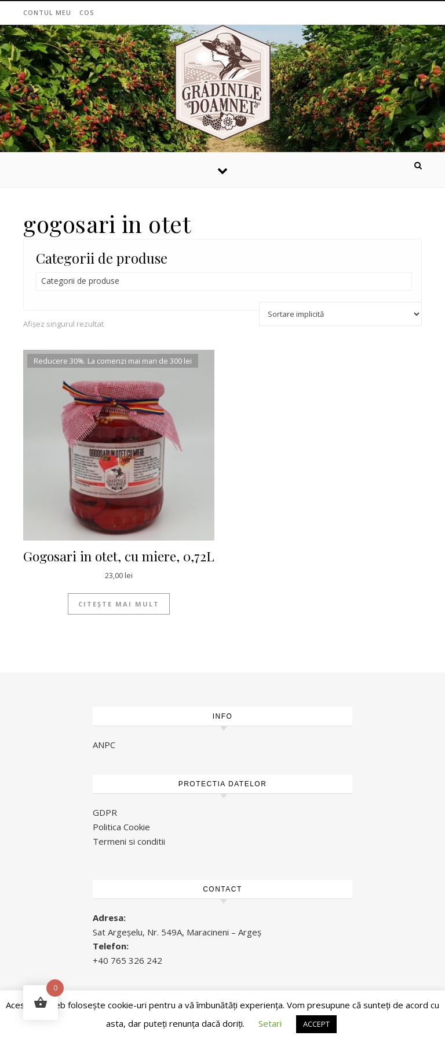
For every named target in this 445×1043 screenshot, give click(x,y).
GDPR (105, 812)
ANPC (104, 744)
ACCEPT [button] (316, 1024)
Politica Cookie (121, 827)
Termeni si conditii (129, 841)
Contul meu (47, 12)
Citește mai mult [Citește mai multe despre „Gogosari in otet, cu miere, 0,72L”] (118, 604)
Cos (86, 12)
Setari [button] (270, 1023)
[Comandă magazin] (340, 314)
